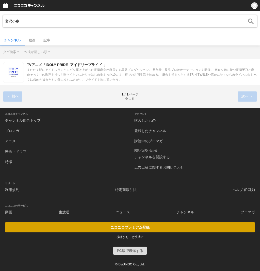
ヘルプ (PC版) (243, 190)
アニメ (10, 141)
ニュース (123, 212)
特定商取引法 (126, 190)
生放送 (64, 212)
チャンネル (12, 40)
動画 (32, 40)
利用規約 (12, 190)
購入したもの (145, 120)
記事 (46, 40)
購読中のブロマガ (148, 141)
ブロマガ (12, 131)
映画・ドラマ (15, 151)
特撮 (8, 162)
